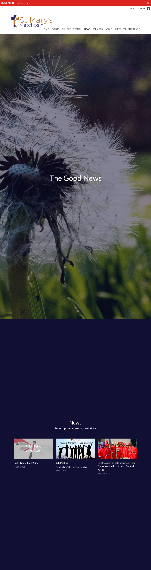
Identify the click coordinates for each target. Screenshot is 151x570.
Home (45, 29)
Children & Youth (72, 29)
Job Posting (22, 3)
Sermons (98, 29)
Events (55, 29)
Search (132, 8)
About (108, 29)
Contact (141, 8)
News (87, 29)
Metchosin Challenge (127, 29)
